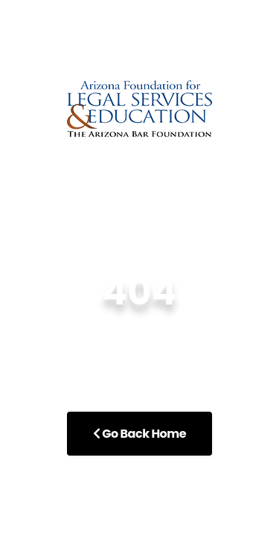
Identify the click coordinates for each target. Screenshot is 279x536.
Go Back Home (139, 433)
